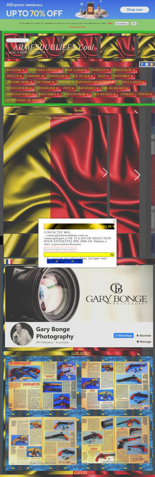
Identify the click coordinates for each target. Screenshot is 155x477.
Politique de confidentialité (64, 261)
